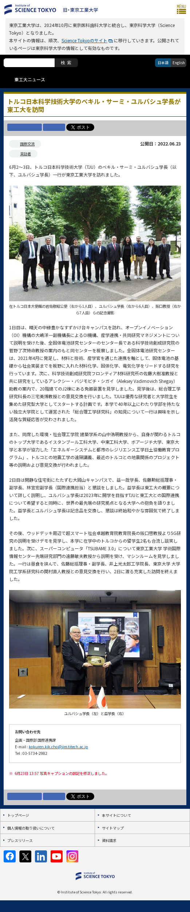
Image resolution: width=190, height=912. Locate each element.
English (179, 62)
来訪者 (25, 153)
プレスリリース (20, 840)
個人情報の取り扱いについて (31, 828)
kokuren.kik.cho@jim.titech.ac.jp (58, 746)
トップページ (18, 815)
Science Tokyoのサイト (84, 40)
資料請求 (109, 840)
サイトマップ (113, 828)
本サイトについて (116, 815)
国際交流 (27, 144)
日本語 (163, 62)
